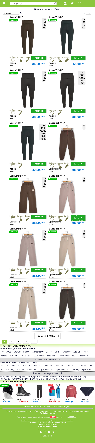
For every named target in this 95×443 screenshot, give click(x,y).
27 (34, 341)
